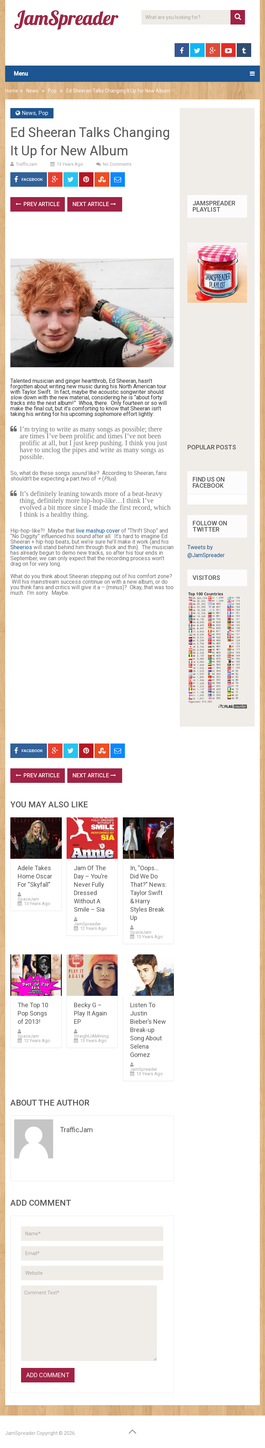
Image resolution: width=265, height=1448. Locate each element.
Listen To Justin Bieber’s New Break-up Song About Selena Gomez (148, 1029)
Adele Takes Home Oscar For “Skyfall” (35, 876)
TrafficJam (26, 164)
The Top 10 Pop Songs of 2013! (33, 1013)
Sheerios (21, 547)
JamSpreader (87, 923)
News (32, 91)
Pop (52, 91)
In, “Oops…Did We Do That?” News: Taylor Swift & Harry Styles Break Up (148, 892)
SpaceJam (28, 899)
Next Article (94, 204)
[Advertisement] (136, 237)
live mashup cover (98, 530)
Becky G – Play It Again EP (90, 1013)
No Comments (117, 164)
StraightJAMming (91, 1036)
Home (11, 91)
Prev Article (38, 204)
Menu (21, 73)
